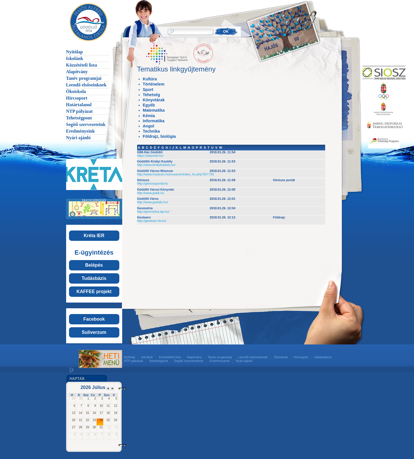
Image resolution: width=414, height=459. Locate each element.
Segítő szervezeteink (86, 124)
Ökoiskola (76, 91)
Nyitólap (74, 51)
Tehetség (151, 94)
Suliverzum (94, 332)
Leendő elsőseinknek (86, 84)
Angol (148, 126)
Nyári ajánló (78, 137)
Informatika (153, 121)
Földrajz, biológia (159, 136)
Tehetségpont (79, 117)
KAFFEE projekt (94, 291)
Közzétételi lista (81, 65)
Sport (148, 89)
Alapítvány (77, 71)
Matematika (154, 110)
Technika (151, 131)
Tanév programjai (83, 78)
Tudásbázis (94, 278)
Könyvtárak (154, 100)
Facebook (94, 319)
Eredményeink (80, 131)
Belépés (94, 265)
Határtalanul (79, 104)
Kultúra (150, 79)
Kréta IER (94, 235)
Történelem (153, 84)
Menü (94, 359)
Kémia (149, 115)
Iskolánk (74, 58)
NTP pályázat (79, 111)
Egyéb (149, 105)
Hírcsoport (76, 98)
